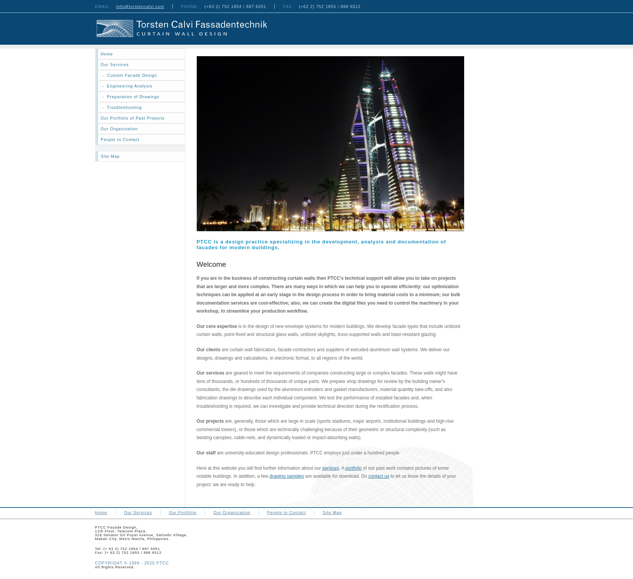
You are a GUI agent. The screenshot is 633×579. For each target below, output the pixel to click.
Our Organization (119, 129)
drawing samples (286, 476)
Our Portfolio (183, 512)
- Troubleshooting (121, 107)
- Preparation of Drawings (130, 96)
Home (101, 512)
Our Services (115, 64)
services (330, 468)
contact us (378, 476)
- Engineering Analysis (126, 86)
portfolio (353, 468)
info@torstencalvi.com (140, 6)
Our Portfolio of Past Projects (133, 118)
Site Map (110, 156)
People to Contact (120, 139)
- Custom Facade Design (129, 75)
